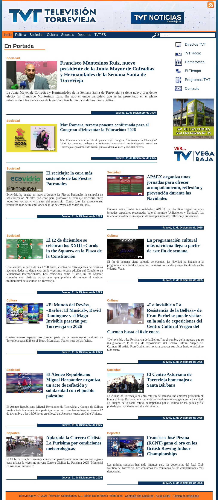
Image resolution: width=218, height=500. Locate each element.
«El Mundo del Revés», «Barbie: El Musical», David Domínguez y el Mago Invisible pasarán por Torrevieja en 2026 (73, 315)
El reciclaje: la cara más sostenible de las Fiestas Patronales (69, 178)
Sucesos (67, 35)
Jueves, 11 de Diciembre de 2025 (136, 112)
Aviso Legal (163, 495)
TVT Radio (187, 53)
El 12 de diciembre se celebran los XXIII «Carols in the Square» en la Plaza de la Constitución (74, 248)
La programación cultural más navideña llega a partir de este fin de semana (173, 245)
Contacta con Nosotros (139, 495)
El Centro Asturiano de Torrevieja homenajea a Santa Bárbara (169, 380)
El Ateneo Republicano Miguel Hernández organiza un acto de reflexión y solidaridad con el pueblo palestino (73, 385)
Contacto (186, 88)
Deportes (84, 35)
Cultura (52, 35)
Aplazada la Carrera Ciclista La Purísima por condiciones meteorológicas (74, 443)
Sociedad (37, 35)
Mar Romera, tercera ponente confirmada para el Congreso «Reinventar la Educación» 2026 (104, 127)
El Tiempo (187, 71)
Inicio (8, 35)
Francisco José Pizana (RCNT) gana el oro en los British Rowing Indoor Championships (172, 445)
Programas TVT (192, 80)
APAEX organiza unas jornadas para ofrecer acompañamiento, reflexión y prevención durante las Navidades (175, 187)
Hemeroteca (189, 62)
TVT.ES (100, 35)
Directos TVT (190, 44)
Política (20, 35)
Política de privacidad (186, 495)
